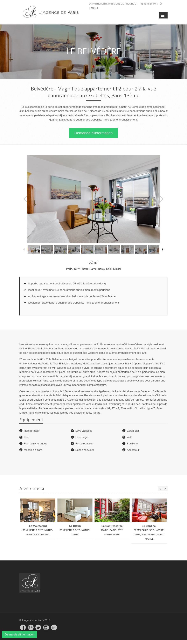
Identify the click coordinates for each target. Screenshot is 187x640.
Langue (94, 8)
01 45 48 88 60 (147, 3)
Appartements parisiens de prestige (112, 3)
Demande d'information (93, 133)
